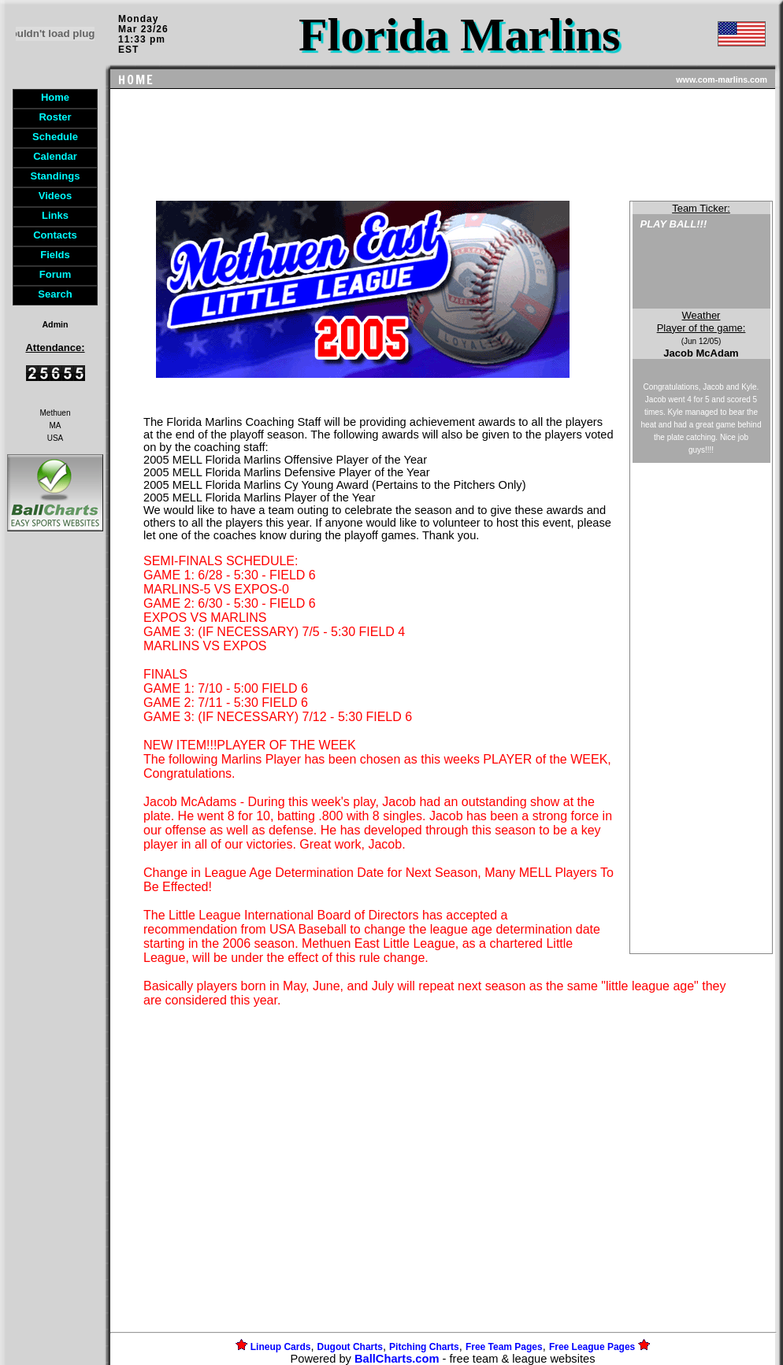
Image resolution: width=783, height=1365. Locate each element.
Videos (55, 196)
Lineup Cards (280, 1346)
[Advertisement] (55, 806)
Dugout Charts (350, 1346)
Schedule (55, 136)
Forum (55, 274)
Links (55, 215)
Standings (55, 176)
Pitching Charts (424, 1346)
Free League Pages (592, 1346)
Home (55, 97)
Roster (55, 117)
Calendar (55, 156)
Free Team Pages (504, 1346)
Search (55, 294)
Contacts (55, 235)
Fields (55, 255)
